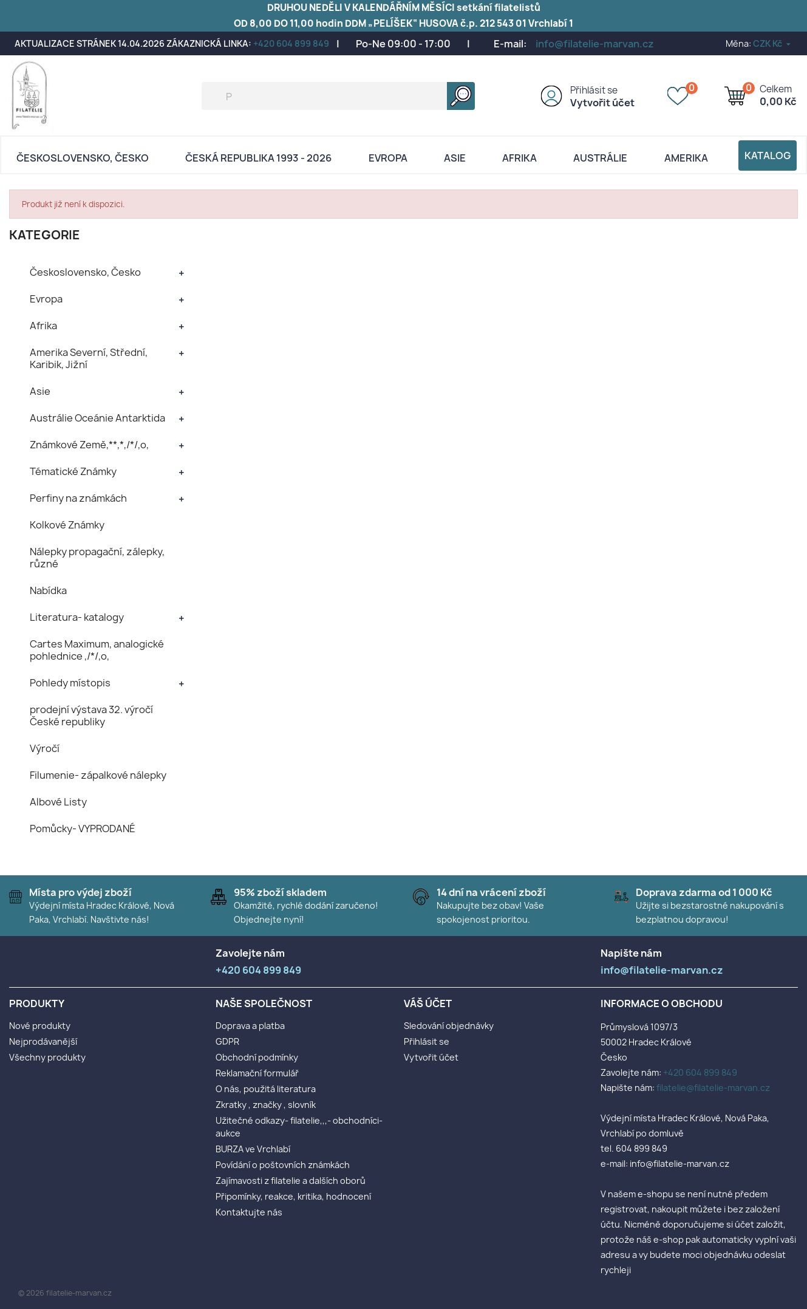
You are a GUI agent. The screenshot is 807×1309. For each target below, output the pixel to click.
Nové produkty (39, 1025)
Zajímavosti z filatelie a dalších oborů (291, 1180)
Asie (455, 158)
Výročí (45, 748)
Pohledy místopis (70, 682)
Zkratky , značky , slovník (266, 1104)
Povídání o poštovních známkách (283, 1165)
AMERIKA (686, 158)
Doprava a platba (250, 1025)
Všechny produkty (47, 1057)
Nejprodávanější (43, 1041)
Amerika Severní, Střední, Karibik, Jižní (89, 358)
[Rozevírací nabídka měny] (772, 43)
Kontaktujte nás (249, 1212)
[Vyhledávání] (338, 96)
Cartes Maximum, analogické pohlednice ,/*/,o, (97, 650)
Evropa (388, 158)
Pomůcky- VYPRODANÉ (82, 828)
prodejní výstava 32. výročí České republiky (91, 715)
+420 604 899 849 (291, 43)
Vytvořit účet (602, 102)
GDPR (227, 1041)
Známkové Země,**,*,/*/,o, (89, 444)
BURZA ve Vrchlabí (253, 1149)
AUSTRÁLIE (600, 158)
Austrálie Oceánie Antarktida (97, 418)
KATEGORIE (44, 235)
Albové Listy (58, 801)
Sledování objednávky (449, 1025)
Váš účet (428, 1003)
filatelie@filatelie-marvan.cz (713, 1087)
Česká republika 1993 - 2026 (258, 158)
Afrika (519, 158)
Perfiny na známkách (78, 498)
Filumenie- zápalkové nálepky (98, 775)
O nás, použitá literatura (266, 1089)
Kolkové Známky (67, 524)
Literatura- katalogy (77, 617)
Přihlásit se (594, 90)
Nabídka (48, 590)
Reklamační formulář (257, 1073)
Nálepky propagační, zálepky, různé (97, 557)
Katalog (767, 155)
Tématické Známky (73, 471)
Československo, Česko (82, 158)
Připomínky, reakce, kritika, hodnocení (293, 1196)
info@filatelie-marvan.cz (595, 43)
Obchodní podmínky (257, 1057)
